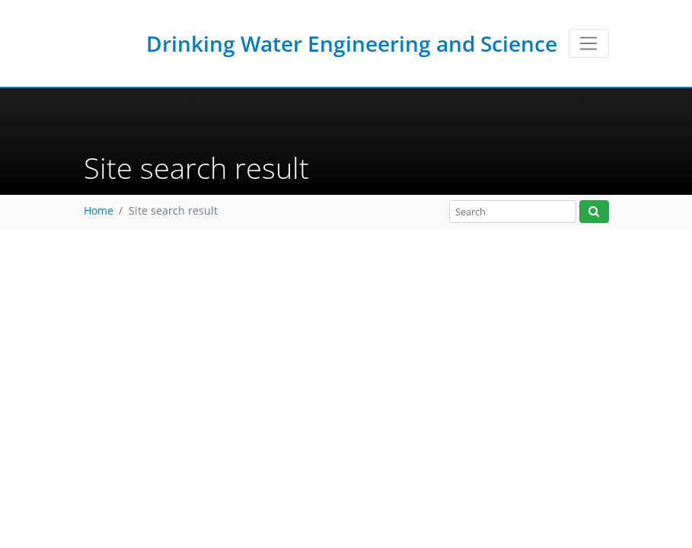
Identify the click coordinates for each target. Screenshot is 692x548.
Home (98, 211)
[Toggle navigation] (589, 43)
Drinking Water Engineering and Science (351, 43)
